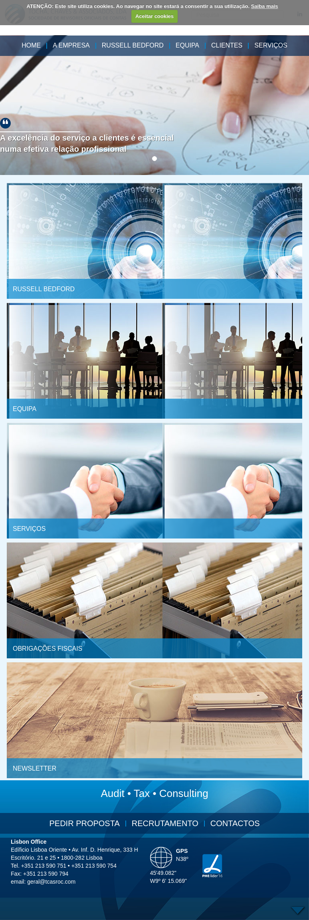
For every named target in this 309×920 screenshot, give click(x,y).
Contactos (235, 823)
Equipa (187, 45)
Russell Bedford (133, 45)
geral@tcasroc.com (51, 881)
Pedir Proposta (84, 823)
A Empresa (71, 45)
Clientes (226, 45)
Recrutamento (165, 823)
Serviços (270, 45)
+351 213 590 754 (94, 865)
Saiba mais (264, 6)
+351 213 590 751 (43, 865)
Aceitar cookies (154, 16)
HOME (31, 45)
